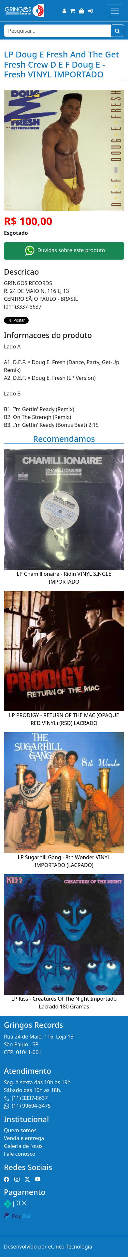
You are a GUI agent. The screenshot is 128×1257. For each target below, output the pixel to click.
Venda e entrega (24, 1138)
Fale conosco (20, 1153)
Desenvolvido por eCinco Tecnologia (48, 1246)
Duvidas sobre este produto (64, 250)
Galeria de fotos (23, 1146)
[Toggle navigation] (115, 10)
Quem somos (20, 1130)
